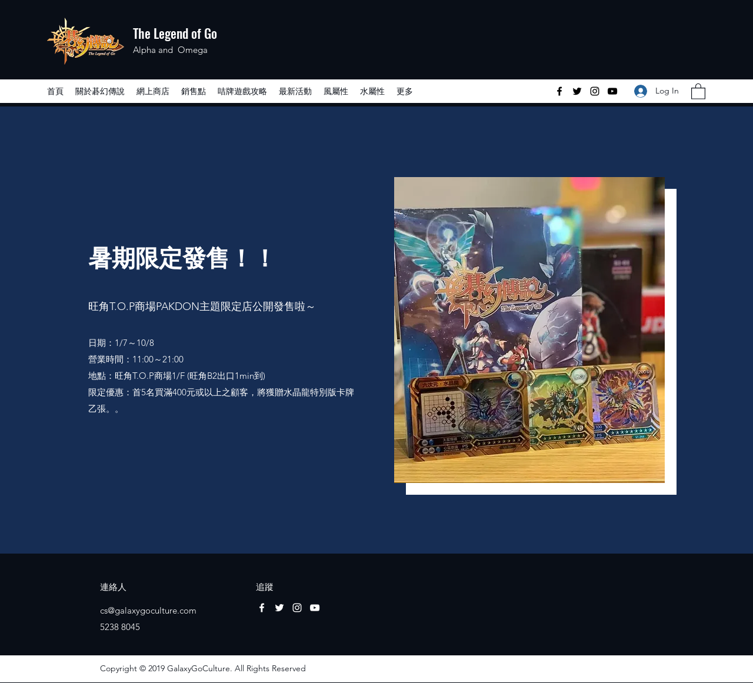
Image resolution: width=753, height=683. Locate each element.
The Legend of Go (175, 33)
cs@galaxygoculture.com (148, 610)
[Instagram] (595, 91)
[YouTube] (612, 91)
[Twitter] (577, 91)
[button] (698, 90)
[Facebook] (559, 91)
